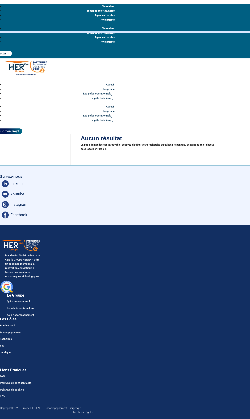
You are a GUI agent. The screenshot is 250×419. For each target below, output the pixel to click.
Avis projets (108, 19)
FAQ (2, 376)
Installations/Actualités (101, 10)
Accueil (110, 84)
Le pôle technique (101, 98)
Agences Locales (105, 15)
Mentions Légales (83, 412)
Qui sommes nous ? (18, 301)
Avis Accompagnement (20, 315)
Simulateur (108, 6)
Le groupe (109, 89)
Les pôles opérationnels (97, 93)
